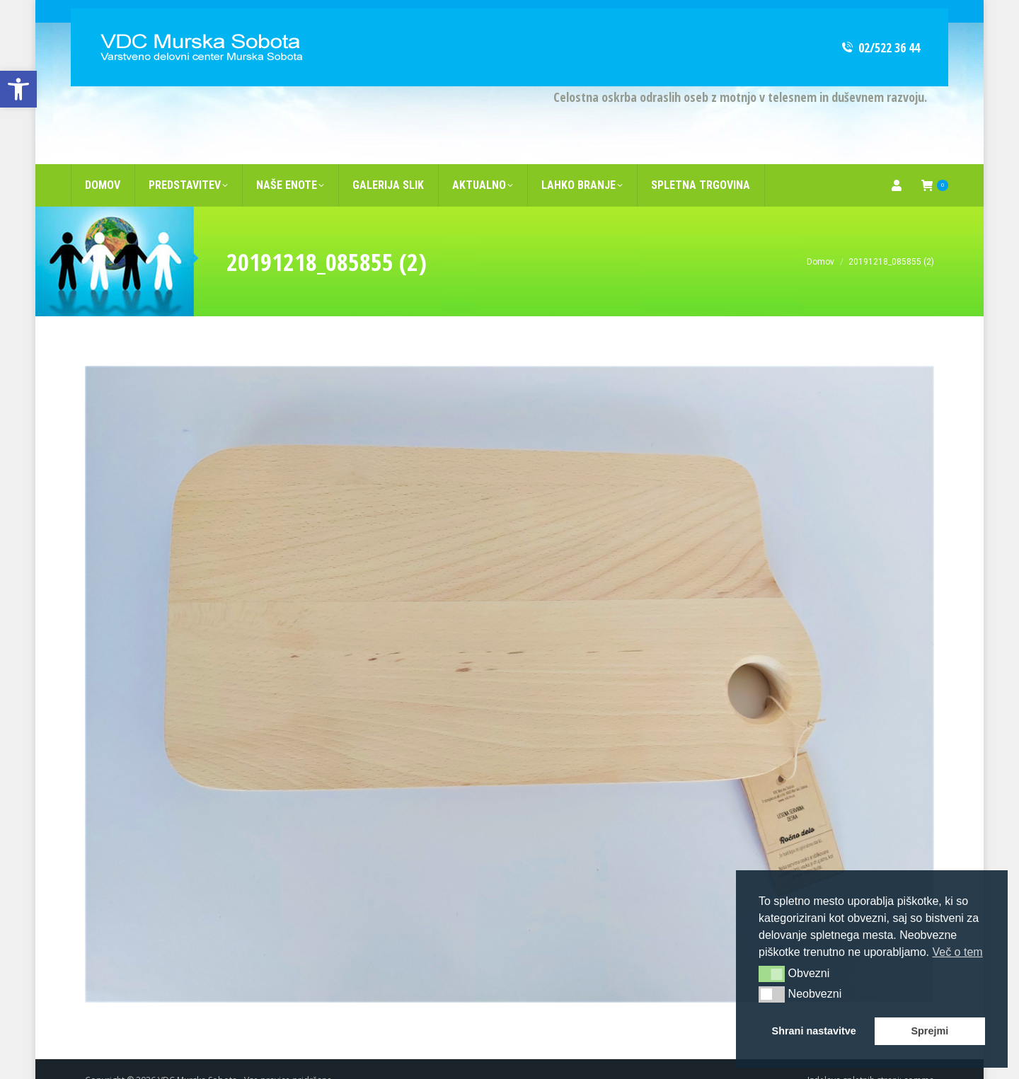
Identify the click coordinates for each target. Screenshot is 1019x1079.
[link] (18, 89)
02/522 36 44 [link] (880, 25)
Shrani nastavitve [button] (814, 1031)
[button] (772, 973)
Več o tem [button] (957, 952)
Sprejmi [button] (929, 1031)
